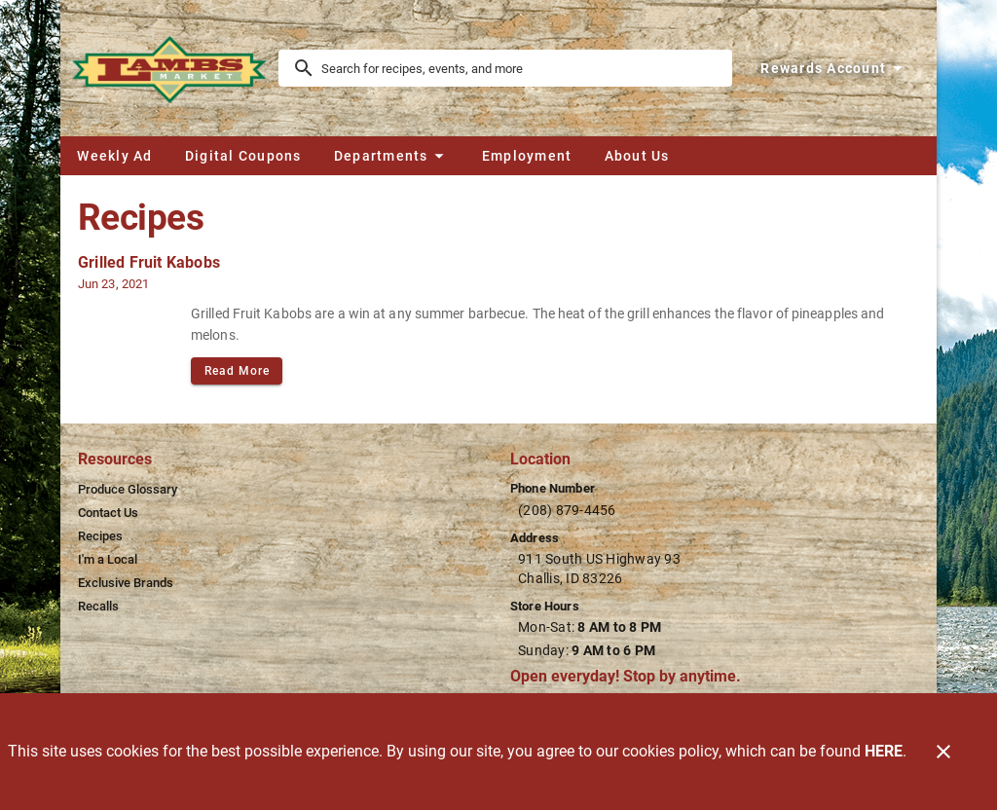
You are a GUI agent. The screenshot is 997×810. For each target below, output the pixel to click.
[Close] (943, 751)
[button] (391, 155)
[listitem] (127, 489)
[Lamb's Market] (175, 67)
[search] (519, 68)
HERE (884, 751)
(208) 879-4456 (567, 510)
